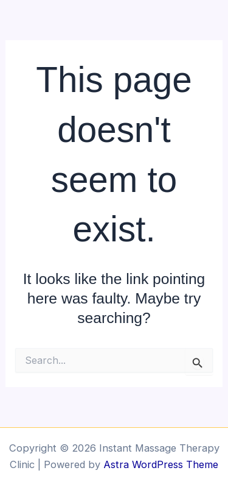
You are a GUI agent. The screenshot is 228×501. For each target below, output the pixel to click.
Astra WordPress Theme (160, 464)
